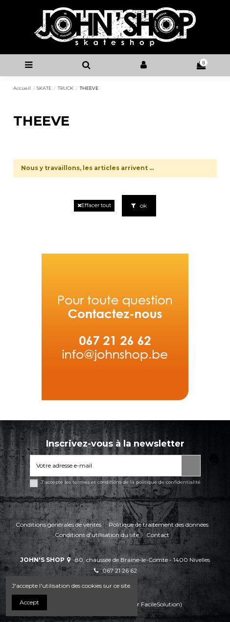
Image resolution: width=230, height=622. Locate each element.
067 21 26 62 (119, 570)
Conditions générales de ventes (58, 524)
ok (139, 205)
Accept (29, 602)
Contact (157, 534)
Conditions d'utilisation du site (97, 534)
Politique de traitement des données (158, 524)
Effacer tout (94, 205)
